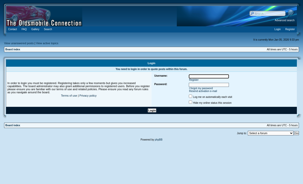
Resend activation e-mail (203, 91)
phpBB (158, 139)
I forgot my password (201, 88)
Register (194, 79)
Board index (12, 49)
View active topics (47, 43)
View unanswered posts (19, 43)
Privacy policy (88, 95)
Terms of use (69, 95)
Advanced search (285, 20)
